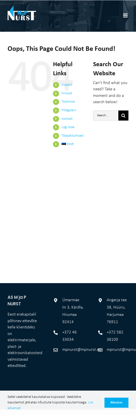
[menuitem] (74, 144)
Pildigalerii (69, 110)
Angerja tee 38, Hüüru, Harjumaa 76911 (117, 303)
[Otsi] (123, 115)
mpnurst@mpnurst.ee (73, 341)
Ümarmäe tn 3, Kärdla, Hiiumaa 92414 (73, 303)
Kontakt (67, 119)
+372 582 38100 (115, 327)
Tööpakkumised (72, 136)
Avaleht (67, 85)
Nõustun (116, 402)
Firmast (67, 93)
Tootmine (68, 102)
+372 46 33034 (69, 327)
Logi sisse (68, 127)
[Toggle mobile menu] (125, 15)
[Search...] (105, 115)
